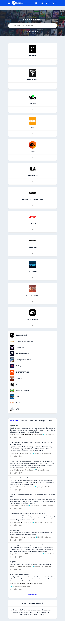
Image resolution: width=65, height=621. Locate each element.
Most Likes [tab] (23, 421)
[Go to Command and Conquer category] (12, 341)
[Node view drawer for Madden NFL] (32, 253)
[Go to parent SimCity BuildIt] (48, 435)
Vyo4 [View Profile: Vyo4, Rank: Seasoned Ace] (11, 453)
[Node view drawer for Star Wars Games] (32, 301)
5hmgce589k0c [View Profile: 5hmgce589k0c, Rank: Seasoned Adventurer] (14, 434)
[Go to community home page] (18, 3)
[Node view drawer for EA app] (32, 157)
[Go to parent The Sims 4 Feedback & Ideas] (41, 453)
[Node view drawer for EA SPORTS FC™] (32, 85)
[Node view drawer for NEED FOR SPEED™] (32, 277)
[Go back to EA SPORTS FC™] (32, 80)
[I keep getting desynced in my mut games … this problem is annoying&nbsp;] (32, 564)
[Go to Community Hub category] (12, 335)
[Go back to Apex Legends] (32, 175)
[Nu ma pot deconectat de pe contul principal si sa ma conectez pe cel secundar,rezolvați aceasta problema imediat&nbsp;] (32, 534)
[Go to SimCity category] (12, 403)
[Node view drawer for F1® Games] (32, 229)
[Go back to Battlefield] (32, 56)
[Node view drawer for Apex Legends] (32, 181)
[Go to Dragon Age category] (12, 347)
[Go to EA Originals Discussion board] (12, 359)
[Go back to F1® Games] (32, 223)
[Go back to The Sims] (32, 104)
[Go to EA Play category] (12, 366)
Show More (32, 594)
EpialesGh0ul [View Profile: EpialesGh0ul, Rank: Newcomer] (14, 487)
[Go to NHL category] (12, 384)
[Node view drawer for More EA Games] (32, 325)
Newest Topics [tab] (14, 421)
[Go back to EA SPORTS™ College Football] (32, 199)
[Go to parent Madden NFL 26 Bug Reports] (41, 567)
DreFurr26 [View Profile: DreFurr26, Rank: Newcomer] (13, 522)
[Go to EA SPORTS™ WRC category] (12, 372)
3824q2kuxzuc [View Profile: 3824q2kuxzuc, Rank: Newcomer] (14, 537)
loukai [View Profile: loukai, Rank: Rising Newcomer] (11, 470)
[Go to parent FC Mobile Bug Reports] (43, 537)
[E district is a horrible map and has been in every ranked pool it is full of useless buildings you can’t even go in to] (32, 482)
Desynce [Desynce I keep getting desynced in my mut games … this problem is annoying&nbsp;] (13, 562)
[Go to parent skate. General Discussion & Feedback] (40, 506)
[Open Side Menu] (9, 2)
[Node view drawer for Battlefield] (32, 61)
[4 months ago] (37, 435)
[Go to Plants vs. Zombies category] (12, 390)
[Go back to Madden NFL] (32, 247)
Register (47, 3)
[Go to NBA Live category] (12, 378)
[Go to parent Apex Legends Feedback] (42, 487)
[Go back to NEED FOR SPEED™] (32, 271)
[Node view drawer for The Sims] (32, 109)
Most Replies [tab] (42, 421)
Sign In (54, 3)
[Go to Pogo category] (12, 396)
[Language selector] (37, 3)
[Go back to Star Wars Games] (32, 295)
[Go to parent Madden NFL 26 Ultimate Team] (42, 522)
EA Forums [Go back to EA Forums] (12, 8)
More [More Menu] (50, 421)
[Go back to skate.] (32, 127)
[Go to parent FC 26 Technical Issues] (41, 470)
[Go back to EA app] (32, 151)
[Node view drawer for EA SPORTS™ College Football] (32, 205)
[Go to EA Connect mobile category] (12, 353)
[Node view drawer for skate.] (32, 133)
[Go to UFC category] (12, 409)
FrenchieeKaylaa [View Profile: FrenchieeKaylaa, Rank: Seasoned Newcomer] (14, 583)
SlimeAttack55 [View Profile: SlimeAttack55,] (14, 505)
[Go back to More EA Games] (32, 319)
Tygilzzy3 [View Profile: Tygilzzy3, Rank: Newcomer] (12, 566)
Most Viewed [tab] (33, 421)
